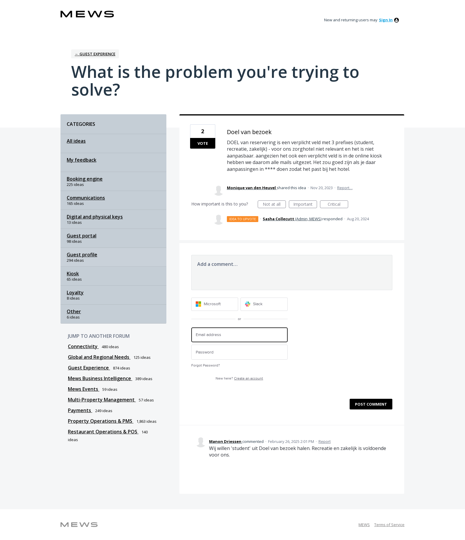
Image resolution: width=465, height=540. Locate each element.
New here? (239, 378)
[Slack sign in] (264, 304)
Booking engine (85, 179)
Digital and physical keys (95, 216)
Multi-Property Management (102, 399)
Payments (80, 410)
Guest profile (82, 254)
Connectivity (83, 346)
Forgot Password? (205, 365)
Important (305, 204)
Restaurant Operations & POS (103, 431)
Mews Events (83, 389)
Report (325, 441)
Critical (338, 204)
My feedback (81, 160)
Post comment (371, 404)
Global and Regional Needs (99, 357)
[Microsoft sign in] (214, 304)
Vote (203, 143)
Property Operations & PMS (100, 421)
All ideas (76, 141)
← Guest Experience (95, 54)
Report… (345, 187)
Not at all (274, 204)
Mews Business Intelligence (100, 378)
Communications (86, 198)
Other (74, 311)
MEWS (364, 524)
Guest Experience (89, 367)
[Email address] (239, 335)
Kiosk (73, 273)
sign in (386, 19)
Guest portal (81, 235)
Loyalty (75, 292)
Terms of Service (389, 524)
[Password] (239, 352)
